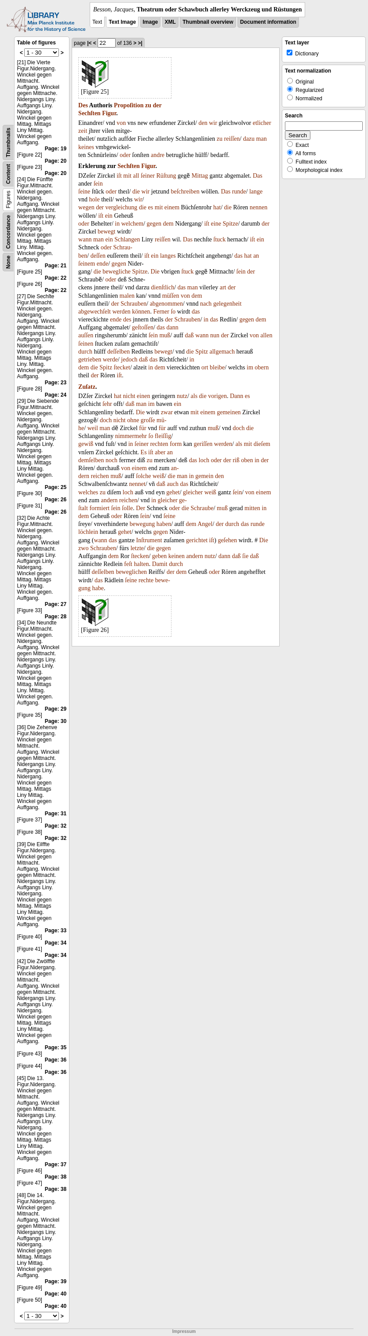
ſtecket (122, 367)
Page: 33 (55, 930)
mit (127, 175)
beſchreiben (185, 191)
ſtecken (140, 556)
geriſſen (203, 444)
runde (239, 191)
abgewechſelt (94, 311)
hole (94, 199)
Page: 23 (55, 383)
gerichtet (197, 540)
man (261, 138)
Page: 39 (55, 1281)
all (136, 175)
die (136, 191)
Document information (268, 22)
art (223, 287)
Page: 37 (55, 1164)
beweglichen (131, 572)
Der (140, 508)
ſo (173, 311)
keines (86, 147)
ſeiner (148, 175)
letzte (137, 548)
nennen (258, 207)
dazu (249, 138)
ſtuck (219, 239)
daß (189, 335)
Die (155, 271)
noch (111, 460)
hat (217, 207)
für (142, 428)
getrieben (89, 359)
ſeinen (85, 343)
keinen (176, 556)
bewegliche (116, 271)
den (202, 123)
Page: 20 (55, 161)
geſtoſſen (142, 327)
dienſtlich (162, 287)
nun (214, 335)
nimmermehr (131, 436)
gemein (204, 476)
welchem (132, 223)
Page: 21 (55, 266)
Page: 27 (55, 604)
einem (171, 207)
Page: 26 (55, 499)
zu (148, 105)
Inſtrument (149, 540)
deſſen (98, 255)
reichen (100, 476)
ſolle (127, 508)
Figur (109, 113)
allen (266, 335)
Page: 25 (55, 487)
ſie (245, 556)
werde (110, 359)
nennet (137, 484)
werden (121, 311)
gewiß (85, 444)
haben (164, 524)
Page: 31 (55, 813)
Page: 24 (55, 395)
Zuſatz (86, 386)
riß (236, 460)
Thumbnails (8, 142)
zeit (82, 131)
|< (89, 43)
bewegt (106, 231)
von (121, 123)
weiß (158, 476)
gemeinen (228, 412)
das (238, 255)
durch (85, 351)
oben (247, 460)
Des (83, 105)
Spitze (230, 223)
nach (205, 303)
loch (204, 460)
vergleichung (122, 207)
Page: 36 (55, 1060)
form (176, 444)
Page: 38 (55, 1177)
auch (173, 484)
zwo (83, 548)
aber (160, 452)
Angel (204, 524)
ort (204, 367)
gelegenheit (227, 303)
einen (143, 396)
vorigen (217, 396)
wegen (86, 207)
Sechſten (89, 113)
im (250, 367)
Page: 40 (55, 1294)
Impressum (184, 1331)
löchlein (88, 532)
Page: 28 (55, 616)
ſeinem (86, 263)
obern (262, 367)
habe (98, 588)
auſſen (85, 335)
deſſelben (118, 351)
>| (140, 43)
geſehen (227, 540)
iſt (119, 175)
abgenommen (166, 303)
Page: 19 (55, 149)
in (117, 223)
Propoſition (128, 105)
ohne (133, 420)
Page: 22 (55, 278)
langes (168, 255)
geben (159, 556)
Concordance (8, 232)
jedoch (129, 359)
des (127, 319)
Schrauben (133, 303)
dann (172, 327)
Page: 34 (55, 943)
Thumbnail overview (207, 22)
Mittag (200, 175)
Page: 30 (55, 721)
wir (213, 123)
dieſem (262, 444)
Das (257, 175)
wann (84, 239)
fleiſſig (163, 436)
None (8, 262)
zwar (167, 412)
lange (255, 191)
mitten (252, 508)
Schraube (202, 508)
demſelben (91, 460)
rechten (159, 444)
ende (102, 263)
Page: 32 (55, 826)
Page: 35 (55, 1047)
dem (168, 223)
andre (157, 155)
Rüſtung (166, 175)
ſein (98, 183)
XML (170, 22)
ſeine (84, 191)
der (157, 105)
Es (144, 452)
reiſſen (232, 138)
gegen (154, 223)
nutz (182, 396)
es (150, 207)
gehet (172, 492)
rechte (145, 580)
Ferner (161, 311)
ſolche (143, 476)
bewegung (142, 524)
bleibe (217, 367)
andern (109, 500)
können (141, 311)
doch (106, 420)
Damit (160, 564)
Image (150, 22)
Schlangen (127, 239)
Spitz (201, 351)
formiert (99, 508)
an (256, 255)
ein (109, 215)
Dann (236, 396)
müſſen (170, 295)
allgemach (222, 351)
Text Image (122, 22)
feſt (128, 564)
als (194, 396)
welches (88, 492)
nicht (129, 396)
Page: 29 (55, 709)
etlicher (262, 123)
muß (164, 335)
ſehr (107, 404)
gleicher (193, 492)
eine (216, 223)
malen (127, 295)
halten (141, 564)
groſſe (148, 420)
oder (125, 155)
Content (8, 174)
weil (92, 428)
